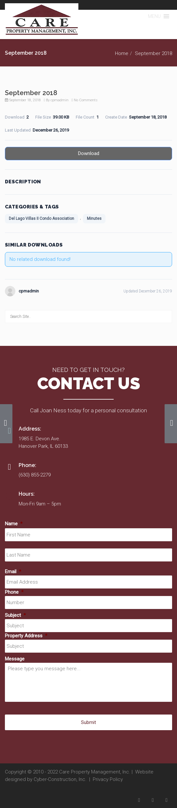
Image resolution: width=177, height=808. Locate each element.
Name (14, 524)
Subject (15, 615)
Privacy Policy (108, 779)
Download (88, 153)
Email (13, 571)
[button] (154, 16)
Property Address (26, 636)
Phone (14, 592)
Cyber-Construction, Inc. (60, 779)
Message (14, 659)
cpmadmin (60, 100)
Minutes (94, 218)
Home (121, 53)
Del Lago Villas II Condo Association (41, 218)
